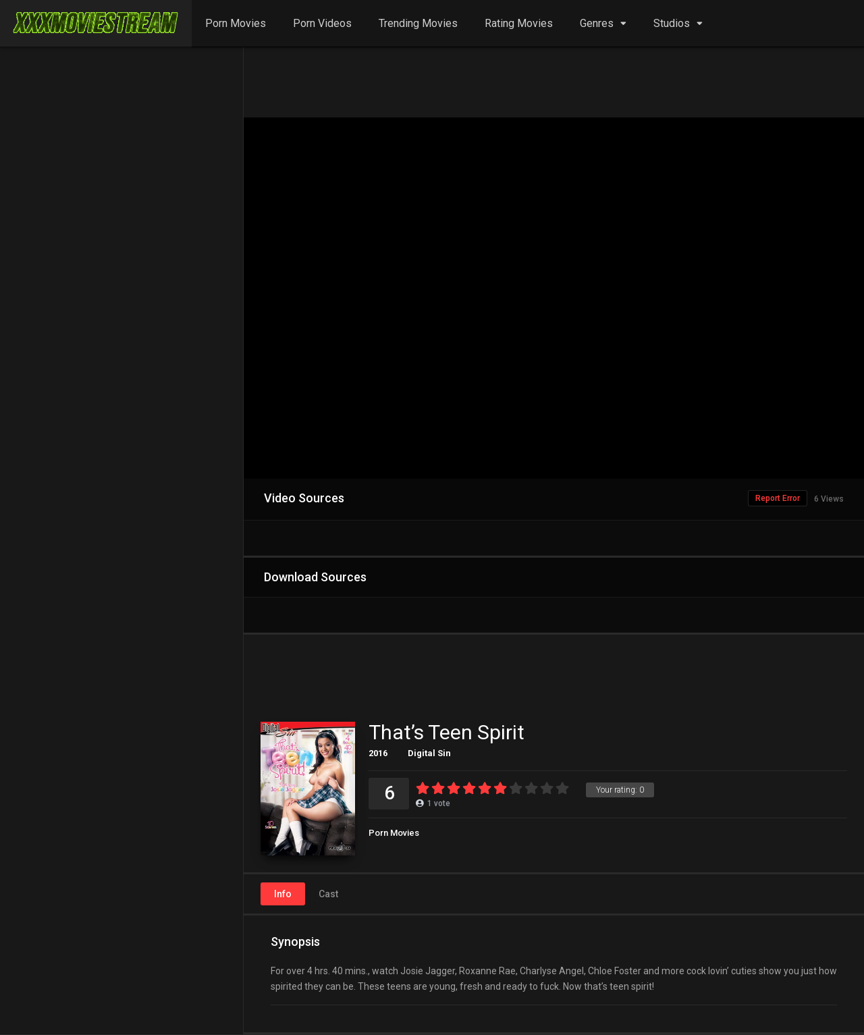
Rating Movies (519, 23)
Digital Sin (429, 753)
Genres (597, 23)
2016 (378, 753)
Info (283, 893)
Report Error (777, 498)
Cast (328, 893)
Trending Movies (418, 23)
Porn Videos (322, 23)
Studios (671, 23)
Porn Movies (235, 23)
